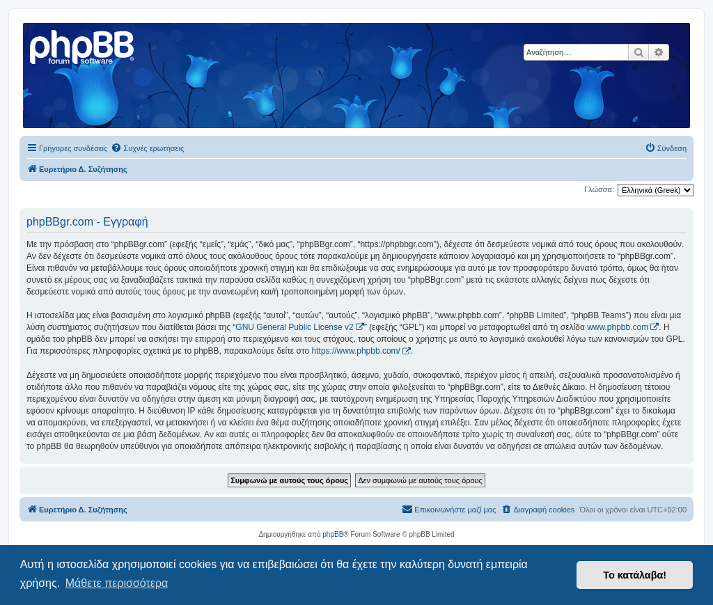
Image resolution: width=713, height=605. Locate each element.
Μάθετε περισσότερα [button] (117, 583)
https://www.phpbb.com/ (356, 351)
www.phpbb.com (617, 327)
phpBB (332, 534)
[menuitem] (147, 148)
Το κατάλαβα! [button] (634, 575)
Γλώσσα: (599, 189)
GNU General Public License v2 (294, 327)
